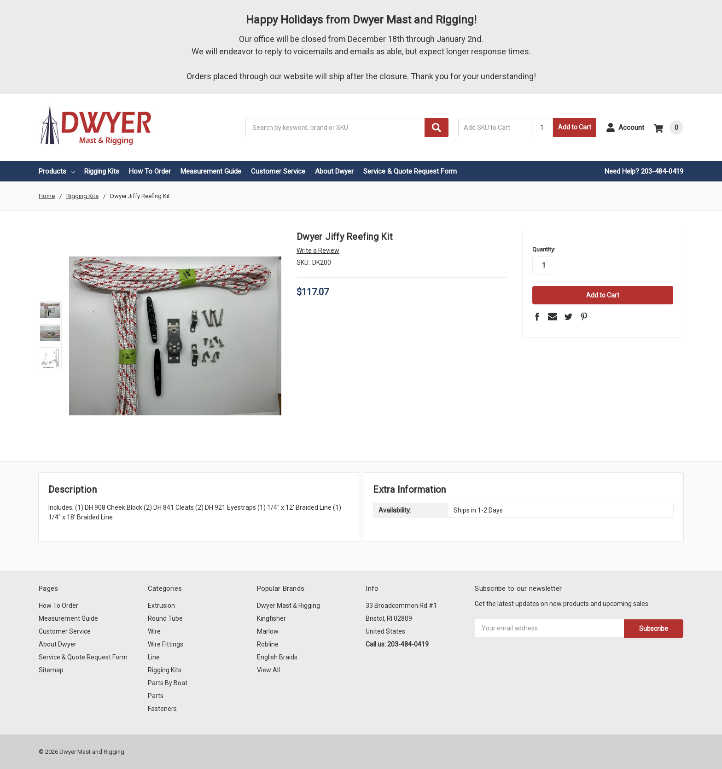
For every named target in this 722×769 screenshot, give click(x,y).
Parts (155, 695)
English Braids (277, 657)
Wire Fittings (165, 644)
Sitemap (51, 670)
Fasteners (162, 708)
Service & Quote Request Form (410, 171)
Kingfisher (271, 618)
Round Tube (165, 618)
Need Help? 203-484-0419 (644, 171)
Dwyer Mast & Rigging (288, 605)
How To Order (150, 171)
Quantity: (543, 249)
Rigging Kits (101, 171)
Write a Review (318, 250)
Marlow (268, 631)
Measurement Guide (210, 171)
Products (57, 171)
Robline (268, 644)
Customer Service (278, 171)
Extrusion (161, 605)
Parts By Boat (167, 683)
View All (268, 670)
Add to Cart (574, 127)
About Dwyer (334, 171)
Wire (154, 631)
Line (154, 657)
